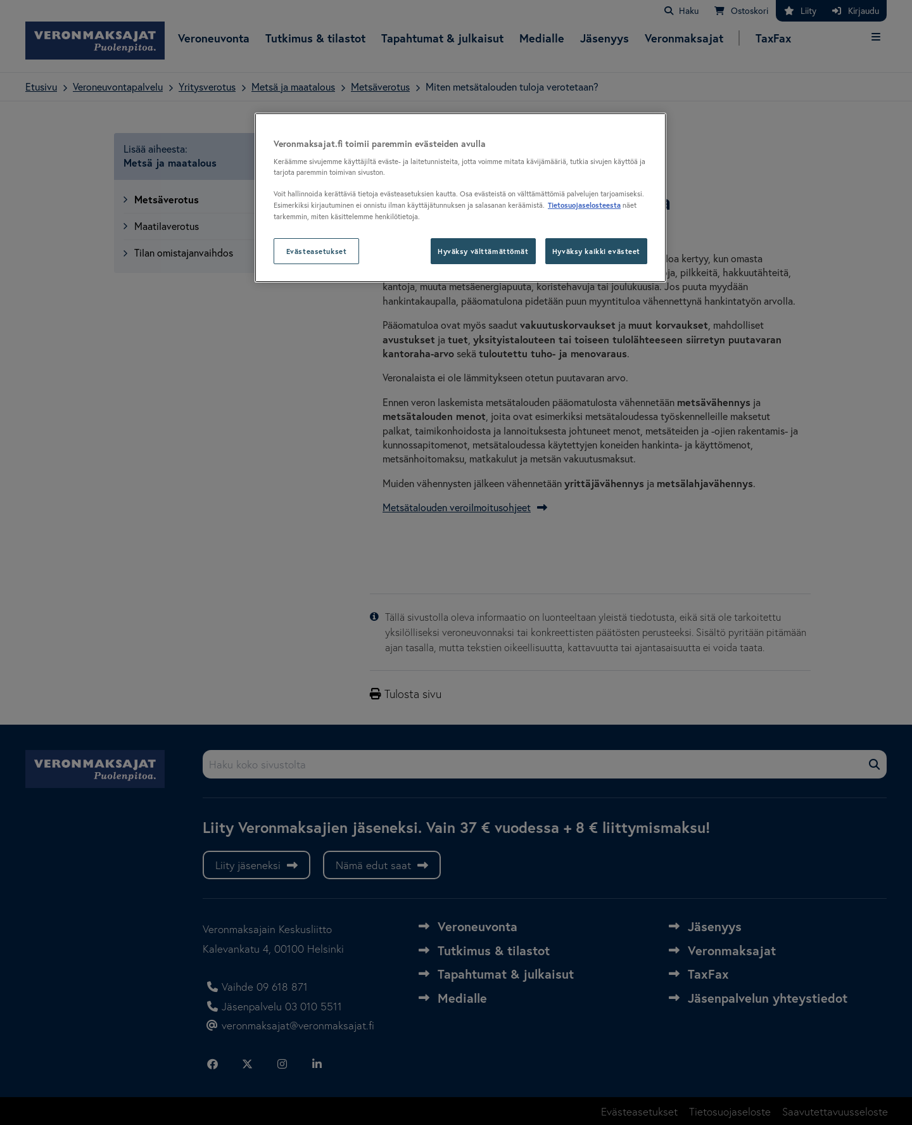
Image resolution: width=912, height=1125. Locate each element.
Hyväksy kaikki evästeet (596, 251)
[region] (460, 198)
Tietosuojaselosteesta (584, 205)
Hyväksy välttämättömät (483, 251)
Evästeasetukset (316, 251)
